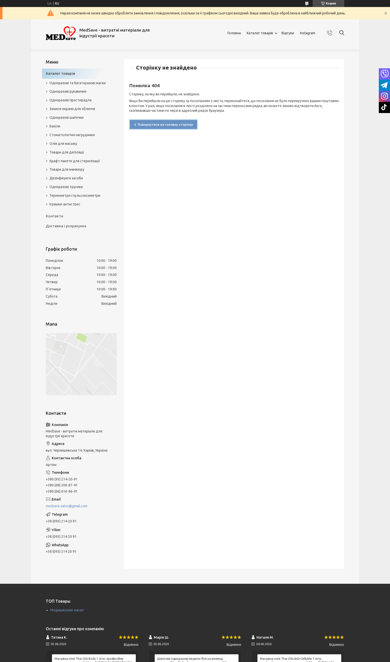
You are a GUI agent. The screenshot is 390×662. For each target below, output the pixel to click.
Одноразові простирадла (70, 100)
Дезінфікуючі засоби (66, 178)
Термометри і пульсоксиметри (74, 195)
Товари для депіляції (66, 152)
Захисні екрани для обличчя (72, 109)
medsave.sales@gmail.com (66, 506)
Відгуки (288, 33)
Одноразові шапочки (66, 117)
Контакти (54, 216)
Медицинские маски (67, 610)
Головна (234, 33)
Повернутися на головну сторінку (165, 124)
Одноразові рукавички (67, 91)
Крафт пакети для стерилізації (74, 161)
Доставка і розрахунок (66, 226)
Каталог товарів (260, 33)
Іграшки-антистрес (64, 204)
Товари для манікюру (66, 169)
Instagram (307, 33)
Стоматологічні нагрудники (72, 135)
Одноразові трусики (66, 187)
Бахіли (54, 126)
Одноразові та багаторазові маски (77, 83)
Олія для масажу (63, 144)
